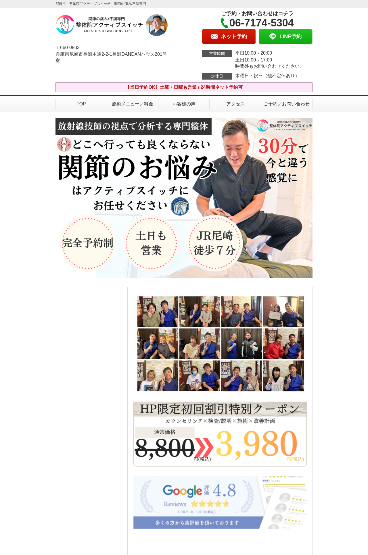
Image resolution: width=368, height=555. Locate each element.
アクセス (235, 103)
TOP (81, 103)
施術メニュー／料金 (132, 103)
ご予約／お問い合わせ (287, 103)
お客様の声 (183, 103)
